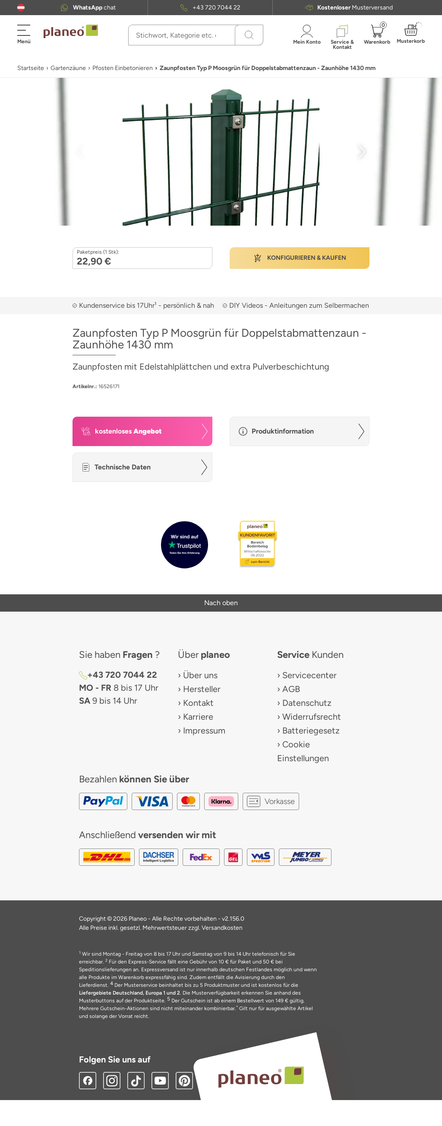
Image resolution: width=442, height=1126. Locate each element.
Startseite (30, 68)
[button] (21, 7)
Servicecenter (309, 675)
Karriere (198, 716)
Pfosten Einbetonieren (122, 68)
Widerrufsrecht (311, 716)
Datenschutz (307, 703)
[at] (21, 7)
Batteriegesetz (311, 730)
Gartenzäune (68, 68)
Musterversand (355, 7)
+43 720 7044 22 (216, 7)
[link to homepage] (71, 31)
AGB (291, 689)
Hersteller (202, 689)
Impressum (204, 730)
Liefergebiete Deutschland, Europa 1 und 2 (129, 993)
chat (94, 7)
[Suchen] (249, 35)
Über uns (200, 675)
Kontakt (198, 703)
